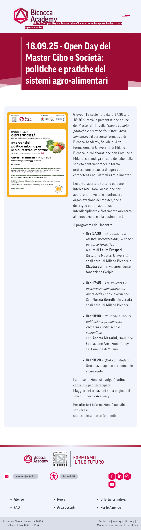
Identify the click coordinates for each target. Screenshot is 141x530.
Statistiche (105, 521)
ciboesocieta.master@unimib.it (96, 416)
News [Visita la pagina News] (61, 499)
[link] (35, 15)
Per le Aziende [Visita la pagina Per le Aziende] (110, 507)
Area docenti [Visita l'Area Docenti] (66, 507)
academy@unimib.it (25, 476)
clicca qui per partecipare (92, 385)
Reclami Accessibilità (126, 525)
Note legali (119, 521)
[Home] (27, 23)
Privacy (130, 521)
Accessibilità (69, 476)
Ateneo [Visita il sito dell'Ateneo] (19, 499)
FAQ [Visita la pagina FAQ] (17, 507)
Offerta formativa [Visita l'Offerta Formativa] (113, 499)
